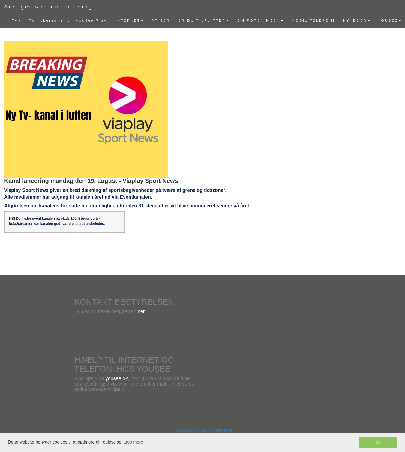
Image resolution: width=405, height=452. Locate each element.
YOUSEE (389, 20)
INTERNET (129, 20)
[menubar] (206, 20)
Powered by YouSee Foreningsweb (202, 430)
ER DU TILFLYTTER (203, 20)
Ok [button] (378, 442)
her (141, 311)
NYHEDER (356, 20)
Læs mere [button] (133, 442)
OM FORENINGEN (260, 20)
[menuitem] (16, 20)
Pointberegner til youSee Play (68, 20)
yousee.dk (117, 378)
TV (16, 20)
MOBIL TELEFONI (313, 20)
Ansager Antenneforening (48, 7)
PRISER (160, 20)
